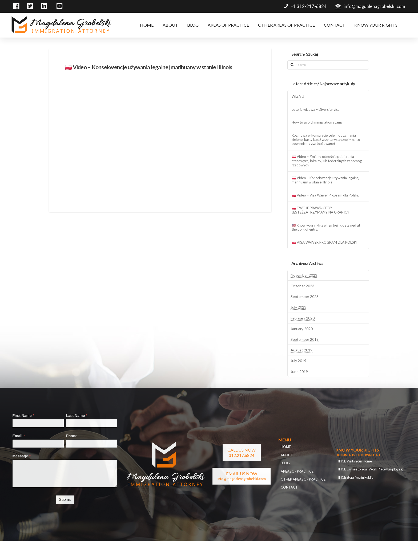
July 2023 (298, 307)
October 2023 (302, 286)
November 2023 (304, 275)
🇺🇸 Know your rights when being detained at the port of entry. (326, 227)
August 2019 (301, 350)
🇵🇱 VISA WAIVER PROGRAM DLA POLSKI (324, 242)
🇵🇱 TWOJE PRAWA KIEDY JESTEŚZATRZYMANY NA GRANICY (320, 210)
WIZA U (298, 97)
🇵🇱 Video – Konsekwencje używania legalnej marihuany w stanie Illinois (325, 180)
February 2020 (303, 318)
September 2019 (305, 339)
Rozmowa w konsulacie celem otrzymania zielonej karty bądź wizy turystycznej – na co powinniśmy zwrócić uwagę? (326, 139)
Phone (71, 436)
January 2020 (302, 328)
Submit (65, 499)
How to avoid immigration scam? (317, 122)
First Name (23, 415)
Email (18, 436)
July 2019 (298, 360)
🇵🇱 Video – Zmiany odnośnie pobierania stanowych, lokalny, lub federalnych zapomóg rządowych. (327, 161)
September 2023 (305, 296)
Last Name (76, 415)
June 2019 (299, 371)
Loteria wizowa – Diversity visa (316, 110)
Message (21, 456)
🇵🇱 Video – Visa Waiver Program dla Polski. (325, 195)
